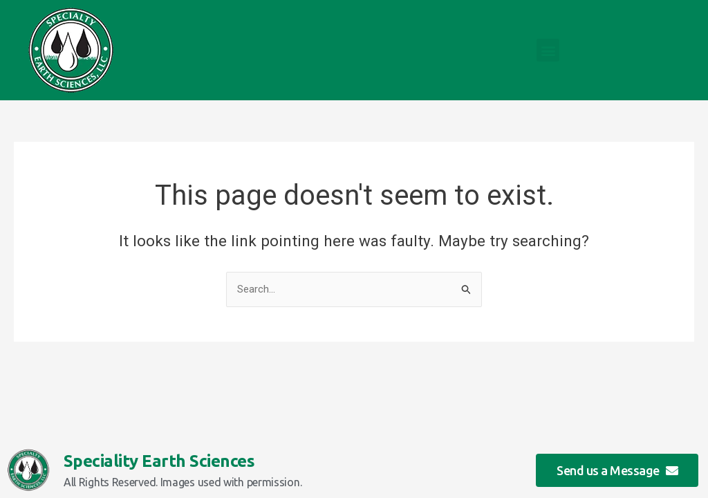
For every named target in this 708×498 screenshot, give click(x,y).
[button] (548, 50)
